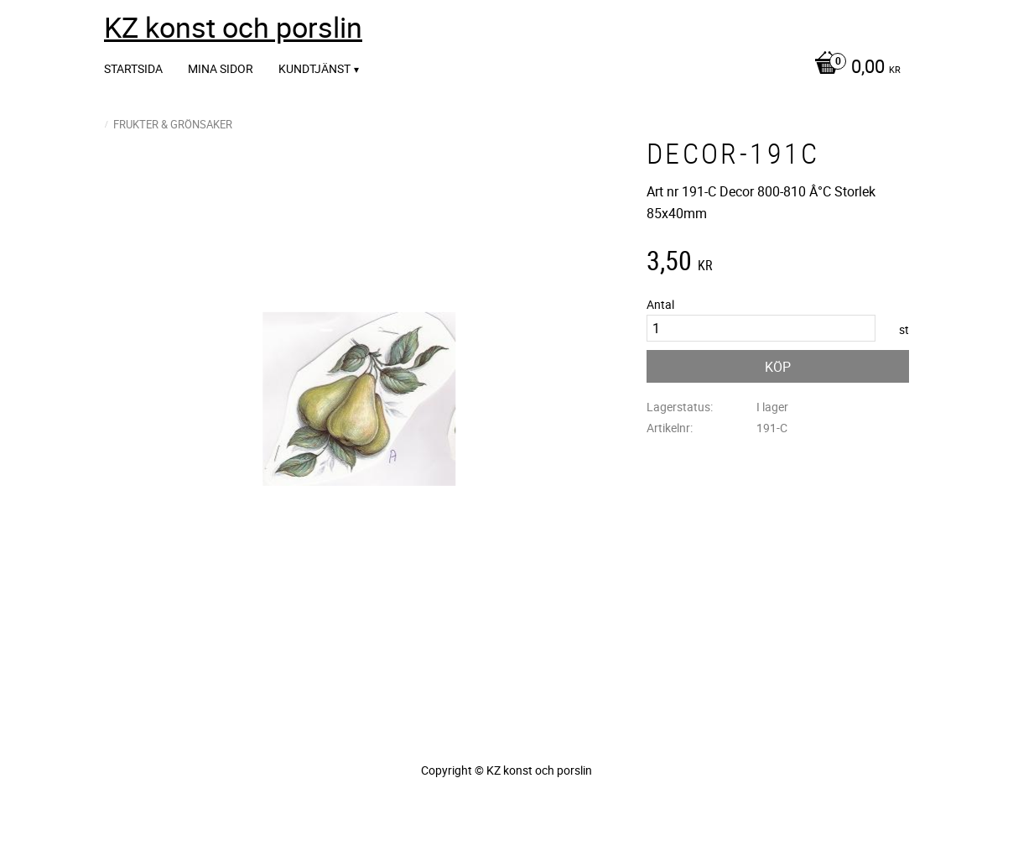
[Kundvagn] (853, 67)
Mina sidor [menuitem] (220, 68)
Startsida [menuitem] (133, 68)
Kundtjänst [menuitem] (314, 68)
